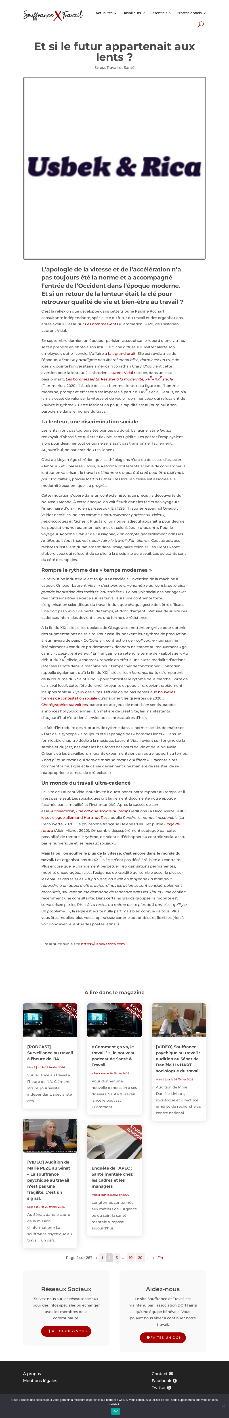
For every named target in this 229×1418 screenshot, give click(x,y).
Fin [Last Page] (160, 1258)
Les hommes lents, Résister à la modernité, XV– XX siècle (119, 377)
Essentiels (158, 13)
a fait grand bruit (120, 353)
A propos (32, 1373)
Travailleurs (131, 13)
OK (115, 1411)
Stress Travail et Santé (114, 67)
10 (131, 1258)
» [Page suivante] (153, 1258)
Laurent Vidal (120, 373)
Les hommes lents (101, 324)
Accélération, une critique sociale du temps (90, 811)
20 (140, 1258)
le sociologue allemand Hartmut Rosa (75, 817)
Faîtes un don (166, 1338)
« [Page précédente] (96, 1258)
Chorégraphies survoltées (64, 705)
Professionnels (189, 13)
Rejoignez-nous (69, 1331)
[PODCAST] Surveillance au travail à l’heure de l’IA (50, 1052)
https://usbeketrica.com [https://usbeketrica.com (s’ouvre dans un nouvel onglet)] (103, 944)
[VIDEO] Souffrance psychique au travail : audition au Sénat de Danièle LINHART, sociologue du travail (178, 1058)
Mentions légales (40, 1380)
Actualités (104, 13)
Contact (160, 1373)
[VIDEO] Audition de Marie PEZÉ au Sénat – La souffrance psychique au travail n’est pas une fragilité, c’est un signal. (48, 1180)
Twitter (159, 1387)
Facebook (161, 1380)
